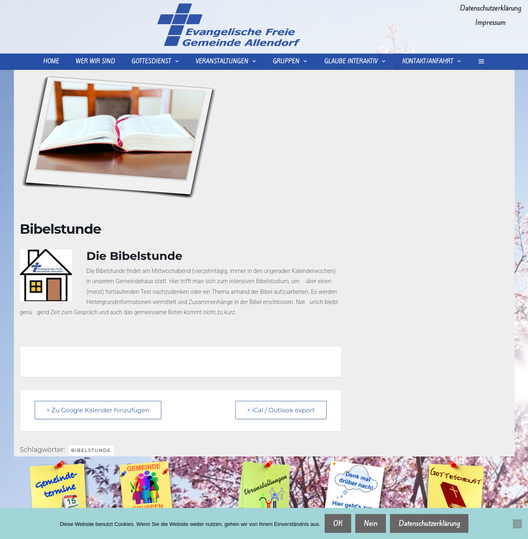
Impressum (490, 22)
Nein (370, 523)
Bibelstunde (91, 450)
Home (51, 61)
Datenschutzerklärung (490, 8)
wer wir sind (95, 61)
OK (338, 523)
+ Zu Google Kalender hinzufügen (98, 410)
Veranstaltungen (230, 62)
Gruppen (294, 62)
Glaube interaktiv (359, 62)
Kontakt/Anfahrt (436, 62)
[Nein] (517, 523)
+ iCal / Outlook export (281, 410)
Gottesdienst (159, 62)
